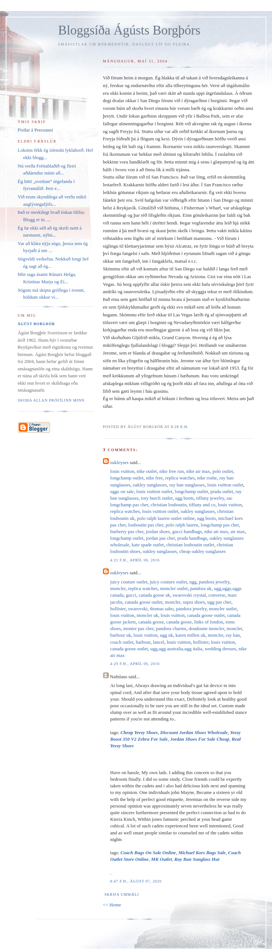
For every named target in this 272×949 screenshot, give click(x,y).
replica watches (179, 478)
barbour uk (120, 635)
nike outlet (147, 471)
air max (237, 531)
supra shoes (194, 602)
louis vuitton (122, 471)
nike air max (198, 471)
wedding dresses (220, 648)
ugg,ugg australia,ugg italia (176, 648)
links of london (208, 622)
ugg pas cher (219, 602)
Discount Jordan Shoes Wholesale (194, 732)
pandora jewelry (214, 582)
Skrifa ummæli (121, 894)
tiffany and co (202, 504)
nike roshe (207, 478)
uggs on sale (122, 491)
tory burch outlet (157, 498)
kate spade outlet (148, 544)
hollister (118, 608)
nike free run (171, 471)
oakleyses (119, 462)
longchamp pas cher (220, 525)
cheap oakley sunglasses (202, 551)
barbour (143, 642)
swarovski (137, 608)
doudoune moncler (206, 628)
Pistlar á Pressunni (35, 130)
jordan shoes (158, 531)
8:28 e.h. (180, 427)
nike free (154, 478)
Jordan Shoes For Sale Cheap (199, 739)
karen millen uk (190, 635)
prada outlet (221, 491)
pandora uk (200, 588)
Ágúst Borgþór (36, 324)
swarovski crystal (189, 595)
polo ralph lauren (182, 525)
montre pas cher (138, 628)
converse (216, 595)
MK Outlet (161, 859)
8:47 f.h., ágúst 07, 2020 (136, 881)
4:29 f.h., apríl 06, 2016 (135, 664)
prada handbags (192, 538)
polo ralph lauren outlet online (165, 518)
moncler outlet (173, 588)
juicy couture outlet (128, 582)
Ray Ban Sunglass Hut (196, 859)
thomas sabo (162, 608)
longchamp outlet (127, 478)
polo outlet (222, 471)
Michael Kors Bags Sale (202, 852)
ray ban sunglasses (187, 485)
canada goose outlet (144, 602)
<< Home (112, 904)
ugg (193, 582)
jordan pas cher (160, 538)
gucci (131, 595)
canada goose (151, 622)
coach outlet (121, 642)
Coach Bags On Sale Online (148, 852)
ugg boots (184, 498)
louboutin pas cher (146, 525)
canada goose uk (154, 595)
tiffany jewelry (210, 498)
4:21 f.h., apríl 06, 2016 (135, 560)
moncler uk (147, 615)
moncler (118, 588)
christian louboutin (169, 504)
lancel (158, 642)
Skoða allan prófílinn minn (51, 400)
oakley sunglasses (150, 485)
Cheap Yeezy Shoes (139, 732)
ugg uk (166, 635)
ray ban (233, 635)
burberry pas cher (126, 531)
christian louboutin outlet (190, 544)
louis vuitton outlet (225, 485)
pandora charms (171, 628)
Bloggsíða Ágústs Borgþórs (129, 30)
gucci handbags (187, 531)
